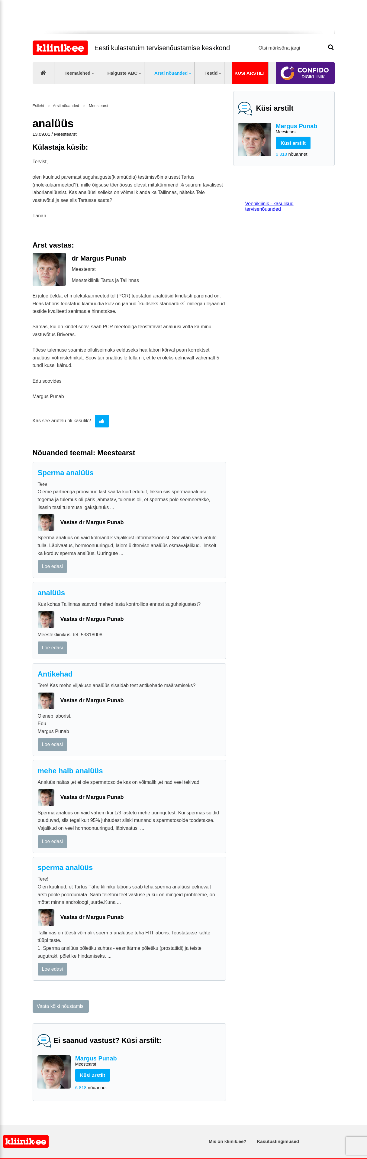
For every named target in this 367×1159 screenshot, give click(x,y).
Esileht (38, 105)
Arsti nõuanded (171, 73)
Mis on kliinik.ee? (227, 1141)
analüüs (51, 593)
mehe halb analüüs (70, 771)
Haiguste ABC (122, 73)
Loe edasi (52, 566)
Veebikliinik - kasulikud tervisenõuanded (269, 206)
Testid (210, 73)
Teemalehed (78, 73)
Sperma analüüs (66, 473)
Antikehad (55, 674)
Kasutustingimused (278, 1141)
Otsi (331, 47)
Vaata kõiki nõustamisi (61, 1006)
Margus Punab (303, 129)
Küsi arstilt (249, 73)
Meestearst (98, 105)
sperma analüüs (65, 867)
